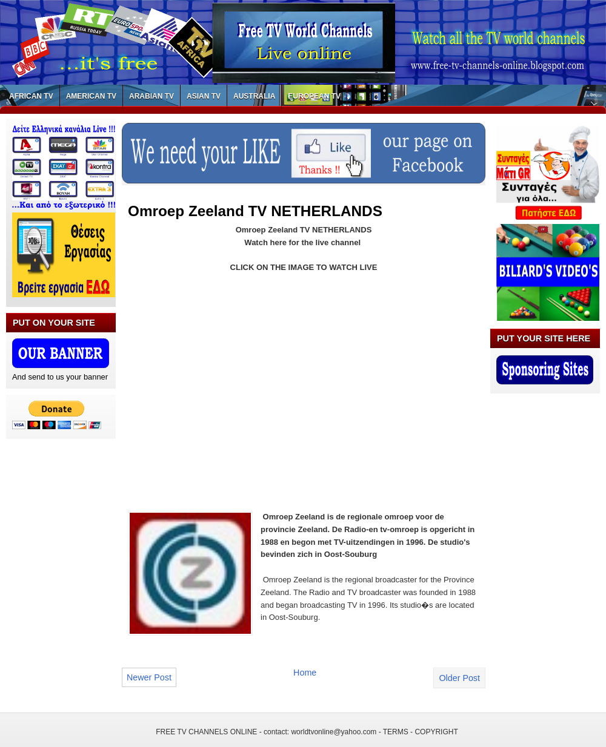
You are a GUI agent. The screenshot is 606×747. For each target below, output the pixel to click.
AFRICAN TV (31, 96)
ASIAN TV (204, 96)
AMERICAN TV (91, 96)
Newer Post (149, 677)
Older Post (459, 678)
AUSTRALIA (254, 96)
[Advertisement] (229, 384)
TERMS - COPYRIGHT (420, 732)
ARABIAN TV (151, 96)
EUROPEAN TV (314, 96)
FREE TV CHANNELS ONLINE (206, 732)
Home (304, 672)
